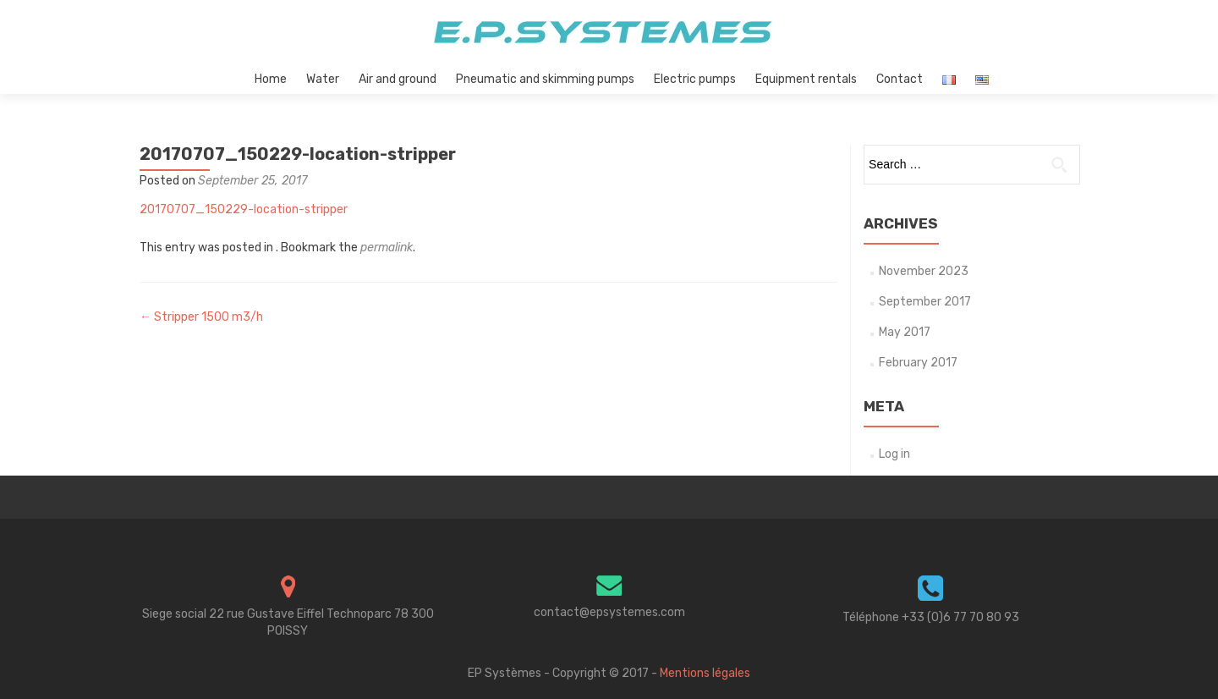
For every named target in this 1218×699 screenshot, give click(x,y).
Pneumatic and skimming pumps (545, 79)
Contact (899, 79)
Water (322, 79)
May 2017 (904, 332)
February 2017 (918, 362)
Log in (894, 454)
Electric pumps (695, 79)
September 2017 (925, 301)
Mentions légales (705, 673)
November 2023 (923, 271)
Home (271, 79)
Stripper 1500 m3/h (201, 317)
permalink (386, 247)
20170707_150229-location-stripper (244, 209)
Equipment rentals (806, 79)
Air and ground (397, 79)
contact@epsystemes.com (609, 612)
